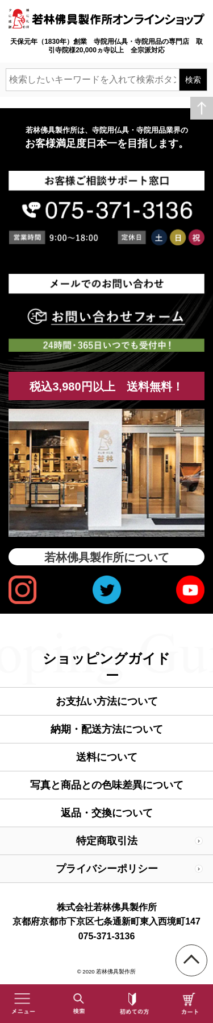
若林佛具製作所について (106, 557)
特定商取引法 (106, 841)
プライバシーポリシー (107, 868)
